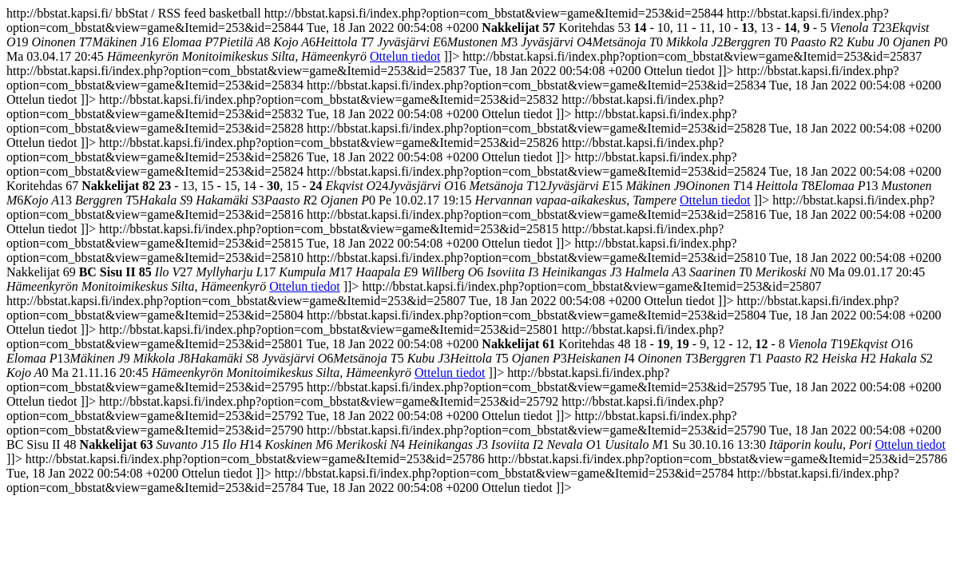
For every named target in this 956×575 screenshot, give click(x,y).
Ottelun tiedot (405, 56)
